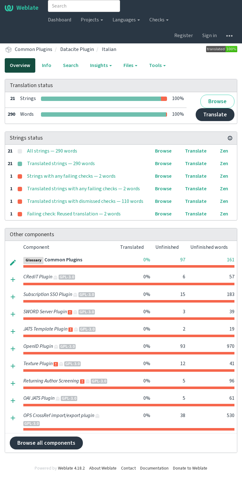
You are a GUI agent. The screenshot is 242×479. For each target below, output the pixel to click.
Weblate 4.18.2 (71, 468)
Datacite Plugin (77, 49)
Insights (101, 65)
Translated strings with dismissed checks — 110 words (85, 201)
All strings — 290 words (52, 151)
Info (46, 65)
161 (230, 259)
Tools (157, 65)
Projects (92, 19)
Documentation (154, 468)
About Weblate (103, 468)
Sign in (209, 35)
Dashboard (59, 19)
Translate (215, 115)
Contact (128, 468)
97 (182, 259)
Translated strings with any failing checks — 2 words (83, 188)
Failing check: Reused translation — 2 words (74, 213)
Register (183, 35)
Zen (224, 151)
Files (130, 65)
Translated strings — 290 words (61, 163)
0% (146, 259)
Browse (217, 101)
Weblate (21, 7)
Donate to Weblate (190, 468)
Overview (20, 65)
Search (70, 65)
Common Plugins (33, 49)
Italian (109, 49)
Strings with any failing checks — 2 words (71, 176)
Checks (159, 19)
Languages (126, 19)
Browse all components (46, 443)
